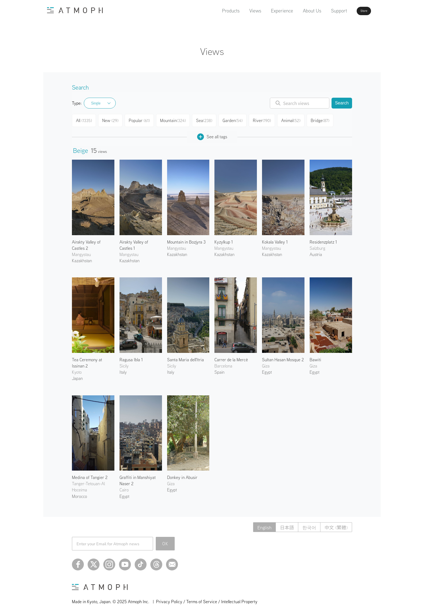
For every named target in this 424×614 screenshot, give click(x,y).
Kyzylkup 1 (223, 239)
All (84, 119)
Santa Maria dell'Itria (185, 357)
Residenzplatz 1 (323, 239)
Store (354, 11)
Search (342, 103)
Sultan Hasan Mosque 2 (283, 357)
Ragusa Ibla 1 (131, 357)
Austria (316, 252)
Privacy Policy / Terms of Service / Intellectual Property (206, 599)
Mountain (174, 119)
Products (215, 11)
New (111, 119)
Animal (294, 119)
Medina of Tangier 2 (90, 475)
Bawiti (315, 357)
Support (324, 11)
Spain (219, 370)
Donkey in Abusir (182, 475)
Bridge (323, 119)
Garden (235, 119)
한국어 (307, 525)
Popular (141, 119)
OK (165, 541)
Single (96, 103)
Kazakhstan (82, 258)
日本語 (283, 525)
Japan (77, 376)
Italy (123, 370)
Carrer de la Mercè (231, 357)
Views (240, 11)
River (265, 119)
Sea (206, 119)
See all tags (212, 134)
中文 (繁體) (335, 525)
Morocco (79, 494)
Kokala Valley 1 (275, 239)
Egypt (267, 370)
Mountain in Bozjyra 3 (186, 239)
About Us (296, 11)
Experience (267, 11)
